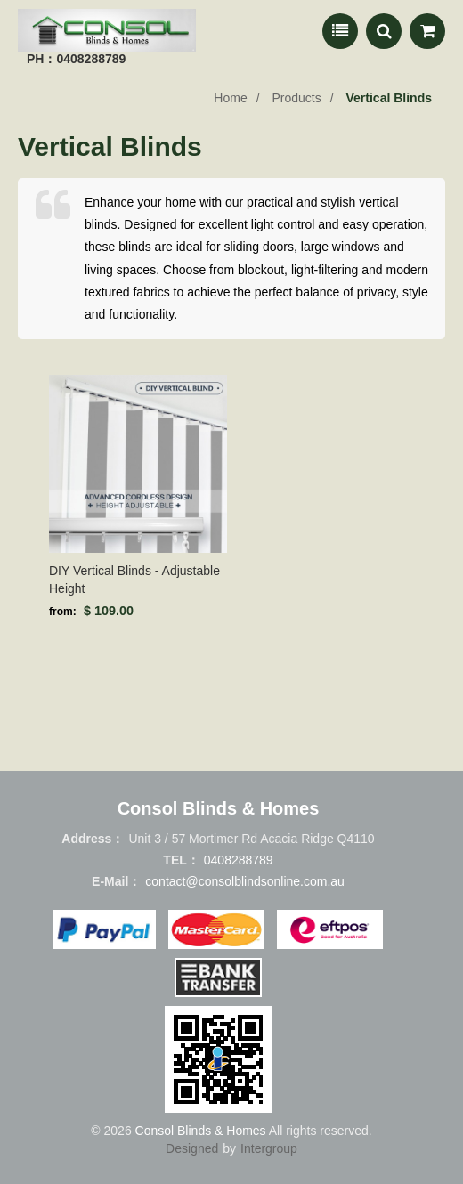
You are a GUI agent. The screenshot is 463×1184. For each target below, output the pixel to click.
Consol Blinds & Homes (200, 1130)
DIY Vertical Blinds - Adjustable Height (134, 580)
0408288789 (238, 860)
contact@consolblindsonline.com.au (245, 881)
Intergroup (268, 1148)
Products (296, 98)
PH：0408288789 (76, 59)
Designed (192, 1148)
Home (230, 98)
